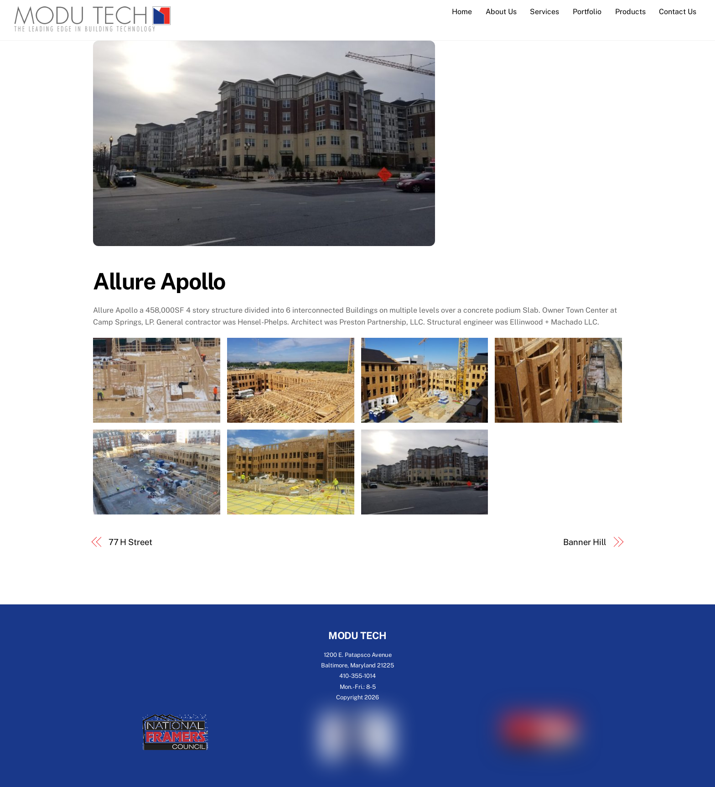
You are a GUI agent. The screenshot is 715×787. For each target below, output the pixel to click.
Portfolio (587, 11)
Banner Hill (584, 542)
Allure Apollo (159, 281)
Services (544, 11)
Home (462, 11)
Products (630, 11)
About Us (501, 11)
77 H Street (130, 542)
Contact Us (677, 11)
